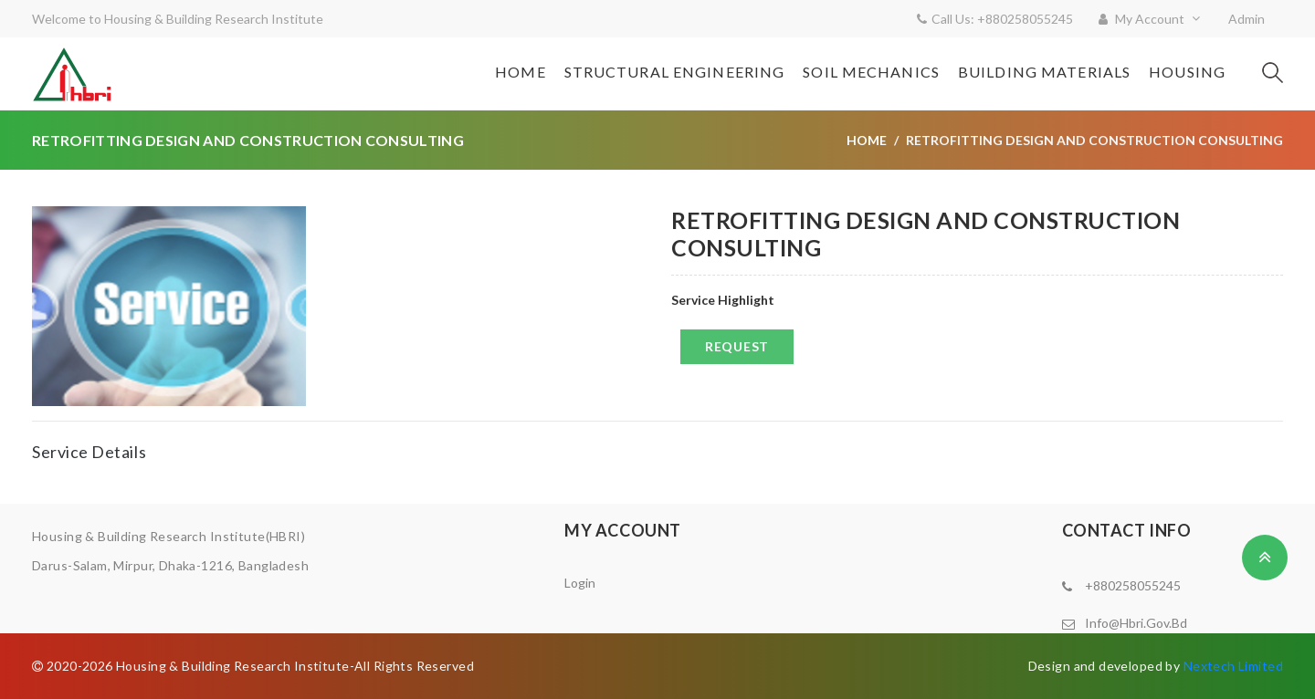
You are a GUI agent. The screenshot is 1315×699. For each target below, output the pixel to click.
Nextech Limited (1233, 665)
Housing (1187, 71)
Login (579, 582)
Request (737, 346)
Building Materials (1044, 71)
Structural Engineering (674, 71)
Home (520, 71)
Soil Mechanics (871, 71)
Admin (1246, 18)
